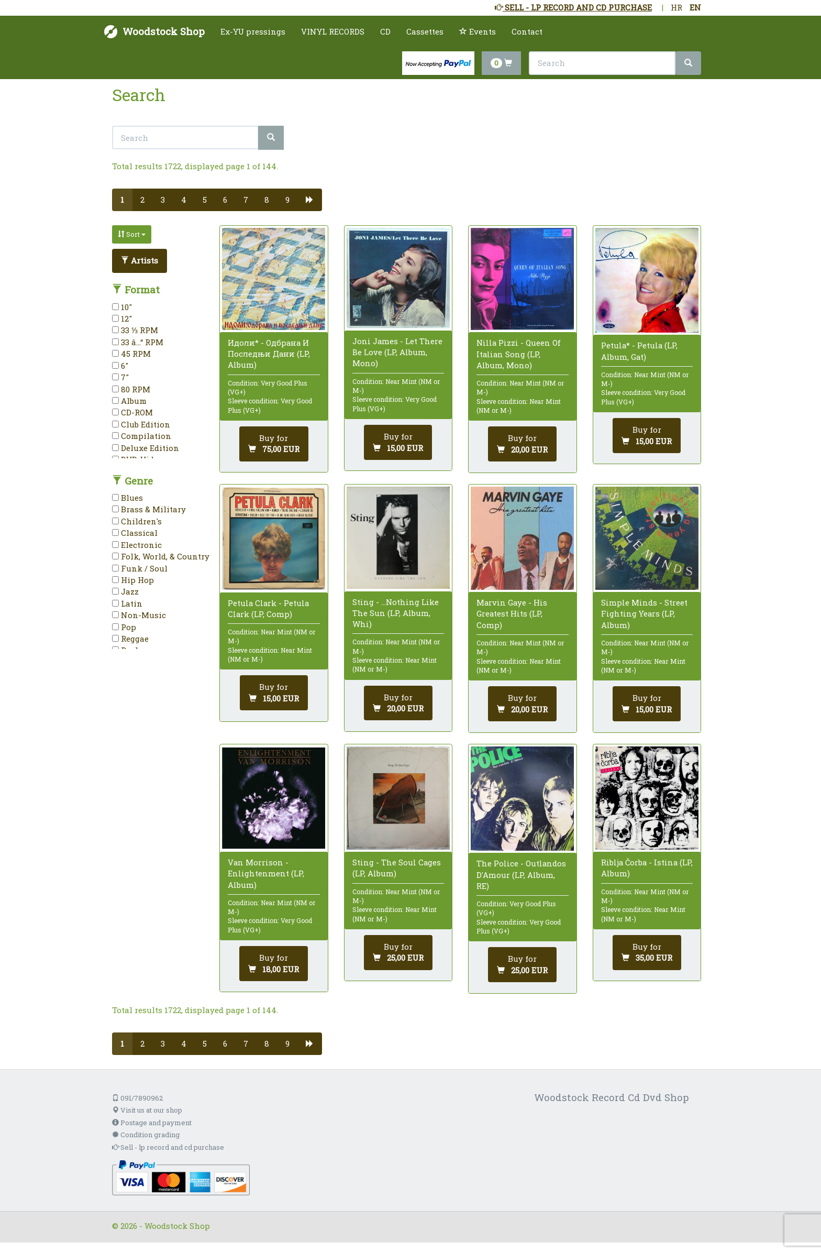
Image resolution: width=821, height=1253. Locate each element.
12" (122, 318)
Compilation (141, 436)
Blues (127, 497)
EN (695, 7)
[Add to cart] (273, 443)
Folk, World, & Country (160, 556)
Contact (527, 31)
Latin (127, 603)
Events (477, 31)
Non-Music (139, 615)
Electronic (137, 545)
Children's (137, 521)
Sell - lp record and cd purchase (168, 1147)
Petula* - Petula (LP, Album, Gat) (639, 350)
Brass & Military (149, 509)
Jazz (125, 591)
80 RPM (131, 389)
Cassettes (424, 31)
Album (129, 400)
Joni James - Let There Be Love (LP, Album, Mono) (397, 352)
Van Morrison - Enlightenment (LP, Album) (266, 873)
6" (120, 365)
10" (122, 307)
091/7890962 (137, 1098)
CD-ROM (132, 412)
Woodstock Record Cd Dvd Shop (611, 1097)
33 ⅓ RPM (135, 330)
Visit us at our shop (147, 1110)
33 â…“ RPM (137, 342)
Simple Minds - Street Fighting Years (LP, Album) (644, 613)
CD (385, 31)
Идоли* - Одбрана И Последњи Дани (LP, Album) (269, 353)
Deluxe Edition (145, 448)
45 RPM (131, 353)
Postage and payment (152, 1122)
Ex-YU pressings (252, 31)
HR (676, 7)
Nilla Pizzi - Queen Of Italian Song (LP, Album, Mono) (518, 353)
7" (120, 377)
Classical (135, 532)
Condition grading (146, 1134)
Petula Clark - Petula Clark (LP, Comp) (268, 608)
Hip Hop (133, 580)
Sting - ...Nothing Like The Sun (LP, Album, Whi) (395, 613)
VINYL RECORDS (332, 31)
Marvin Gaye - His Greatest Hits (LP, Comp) (511, 613)
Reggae (130, 638)
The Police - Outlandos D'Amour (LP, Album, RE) (521, 874)
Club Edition (141, 424)
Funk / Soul (140, 568)
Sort (132, 234)
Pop (124, 627)
